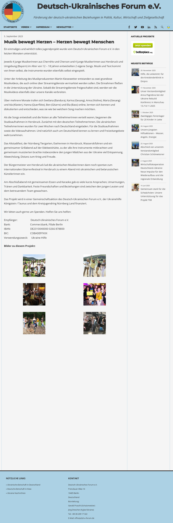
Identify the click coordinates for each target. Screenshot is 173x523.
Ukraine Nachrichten (16, 493)
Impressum (42, 27)
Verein (25, 27)
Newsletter (63, 27)
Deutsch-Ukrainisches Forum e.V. (99, 6)
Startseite (10, 27)
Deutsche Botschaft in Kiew (19, 489)
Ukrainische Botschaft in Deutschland (23, 484)
